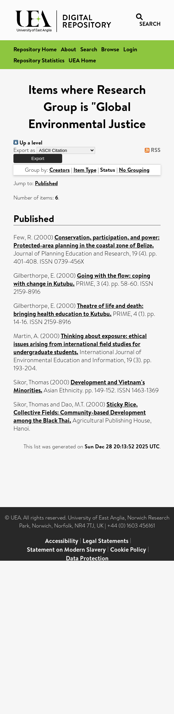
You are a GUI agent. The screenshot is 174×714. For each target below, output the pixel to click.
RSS (151, 150)
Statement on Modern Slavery (66, 549)
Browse (110, 49)
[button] (37, 158)
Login (130, 49)
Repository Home (35, 49)
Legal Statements (105, 541)
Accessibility (61, 541)
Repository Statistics (38, 60)
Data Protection (87, 558)
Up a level (27, 142)
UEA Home (82, 60)
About (68, 49)
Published (46, 183)
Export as (24, 150)
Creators (59, 169)
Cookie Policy (128, 549)
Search (88, 49)
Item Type (85, 169)
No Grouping (134, 169)
